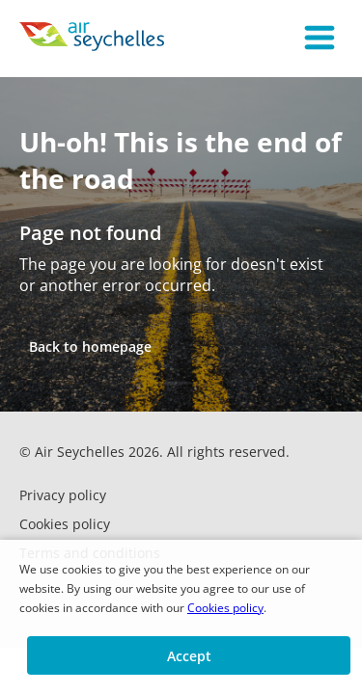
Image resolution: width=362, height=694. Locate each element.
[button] (319, 38)
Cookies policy (225, 608)
